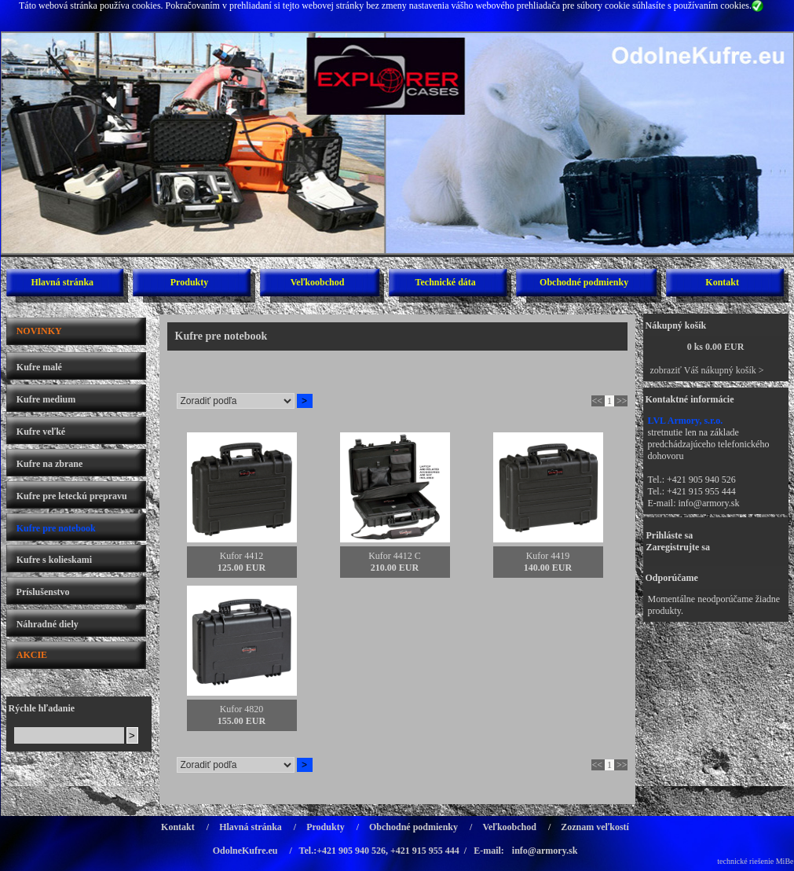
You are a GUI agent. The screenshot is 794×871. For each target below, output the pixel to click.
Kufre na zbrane (49, 463)
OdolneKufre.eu (245, 850)
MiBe (785, 861)
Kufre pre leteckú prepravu (71, 496)
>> (622, 400)
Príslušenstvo (43, 591)
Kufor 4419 (548, 555)
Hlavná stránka (62, 282)
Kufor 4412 (242, 555)
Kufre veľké (40, 431)
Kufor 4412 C (394, 555)
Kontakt (722, 282)
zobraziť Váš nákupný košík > (707, 370)
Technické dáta (445, 282)
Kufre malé (39, 367)
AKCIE (31, 654)
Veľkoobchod (318, 282)
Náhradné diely (47, 624)
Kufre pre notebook (56, 528)
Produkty (189, 282)
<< (596, 400)
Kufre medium (45, 399)
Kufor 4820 (242, 709)
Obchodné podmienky (584, 282)
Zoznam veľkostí (595, 826)
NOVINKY (39, 330)
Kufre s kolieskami (54, 559)
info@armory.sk (709, 503)
